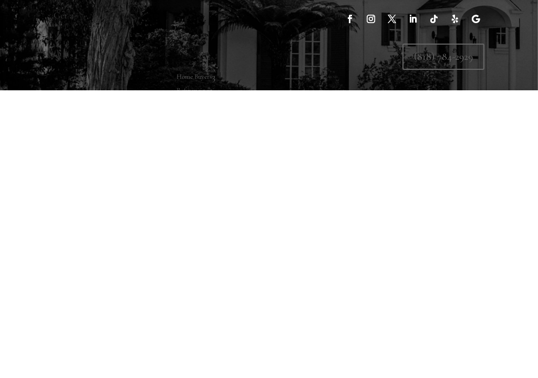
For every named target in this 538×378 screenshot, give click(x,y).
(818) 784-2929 (443, 56)
